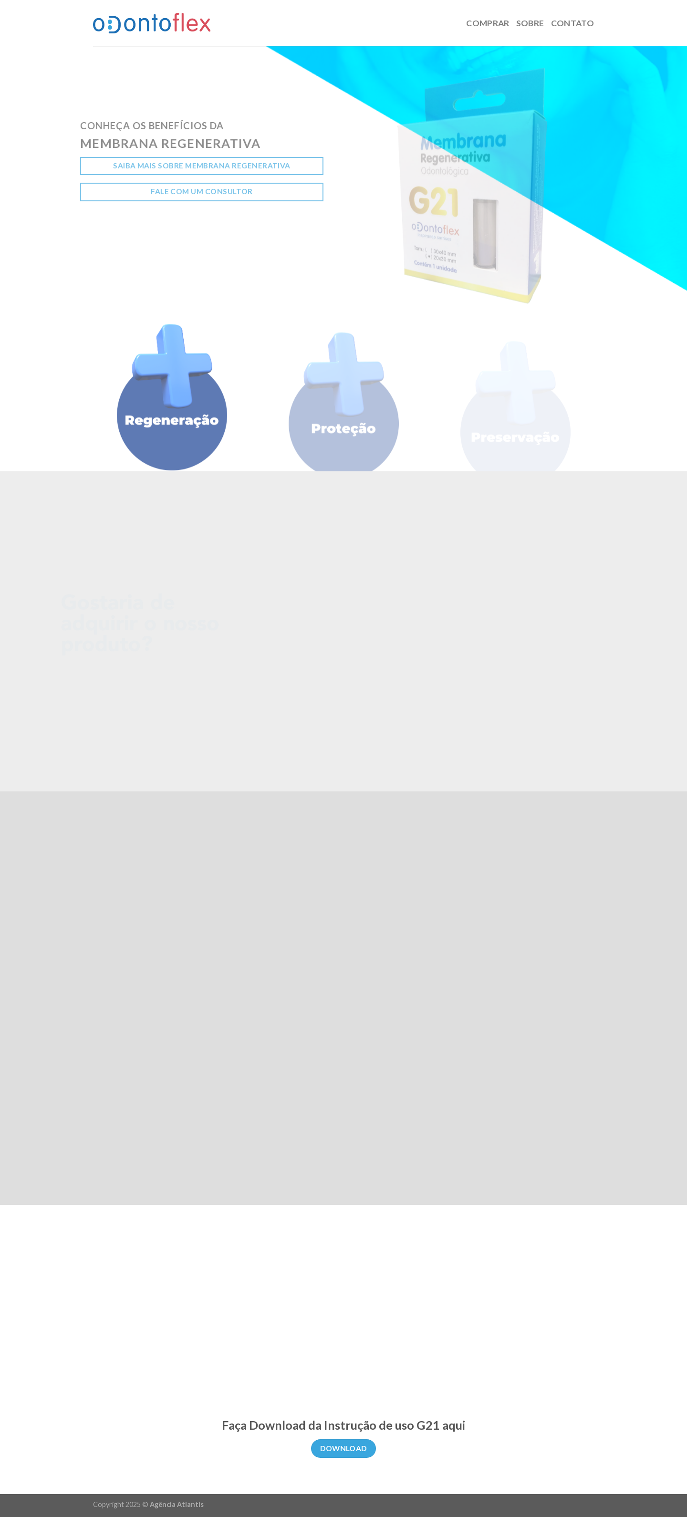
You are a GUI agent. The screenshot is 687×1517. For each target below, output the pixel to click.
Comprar (487, 23)
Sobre (530, 23)
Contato (572, 23)
